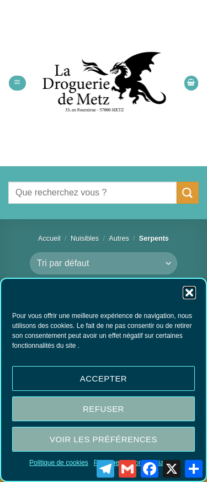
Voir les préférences (103, 439)
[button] (189, 292)
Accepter (103, 378)
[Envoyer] (188, 192)
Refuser (103, 409)
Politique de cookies (58, 463)
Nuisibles (85, 238)
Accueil (49, 238)
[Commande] (103, 263)
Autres (119, 238)
